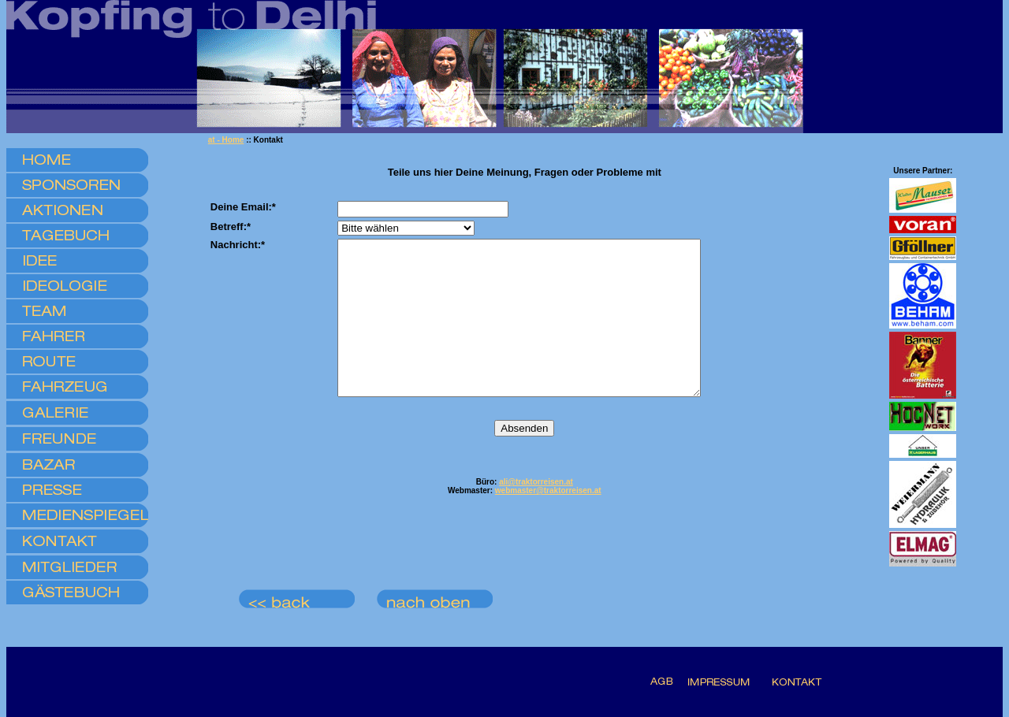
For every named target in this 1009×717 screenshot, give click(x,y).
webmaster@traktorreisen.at (548, 521)
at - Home (226, 140)
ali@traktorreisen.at (536, 512)
